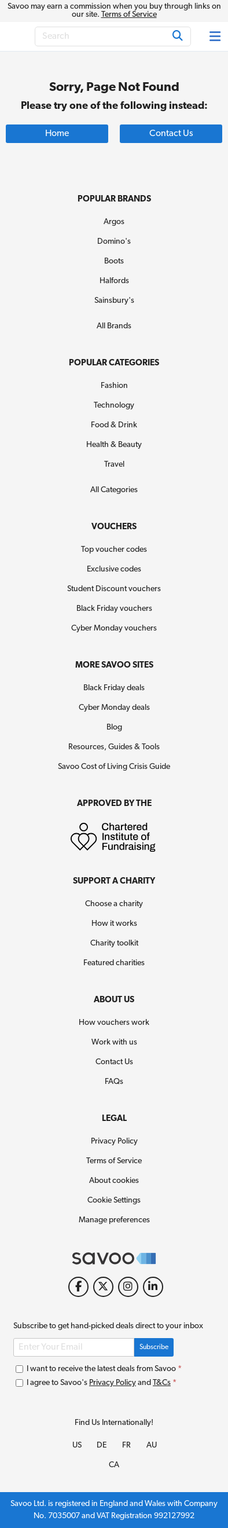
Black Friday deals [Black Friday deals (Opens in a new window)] (114, 688)
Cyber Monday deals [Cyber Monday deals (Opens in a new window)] (114, 707)
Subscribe (153, 1347)
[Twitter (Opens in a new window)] (103, 1287)
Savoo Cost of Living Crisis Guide (114, 767)
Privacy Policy (114, 1141)
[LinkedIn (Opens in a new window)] (153, 1287)
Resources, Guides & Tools (114, 747)
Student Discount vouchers (114, 589)
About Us (114, 1000)
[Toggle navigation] (215, 36)
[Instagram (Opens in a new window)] (128, 1287)
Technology (114, 405)
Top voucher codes (114, 549)
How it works (114, 923)
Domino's (114, 241)
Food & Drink (114, 425)
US (77, 1445)
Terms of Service (129, 14)
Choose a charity (114, 904)
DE (101, 1445)
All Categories (114, 490)
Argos (114, 222)
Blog (114, 727)
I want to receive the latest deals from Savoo (99, 1369)
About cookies (114, 1181)
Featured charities (114, 963)
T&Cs (162, 1383)
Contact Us (114, 1062)
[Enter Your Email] (73, 1347)
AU (151, 1445)
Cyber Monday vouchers (114, 628)
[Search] (113, 36)
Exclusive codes (114, 569)
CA (114, 1465)
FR (126, 1445)
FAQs (114, 1082)
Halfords (114, 281)
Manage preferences (114, 1220)
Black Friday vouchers (114, 608)
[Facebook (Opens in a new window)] (78, 1287)
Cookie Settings (114, 1200)
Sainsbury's (114, 300)
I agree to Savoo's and (96, 1383)
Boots (114, 261)
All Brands (114, 326)
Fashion (114, 386)
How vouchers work (114, 1022)
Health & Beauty (114, 445)
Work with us (114, 1042)
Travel (114, 464)
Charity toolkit (114, 943)
